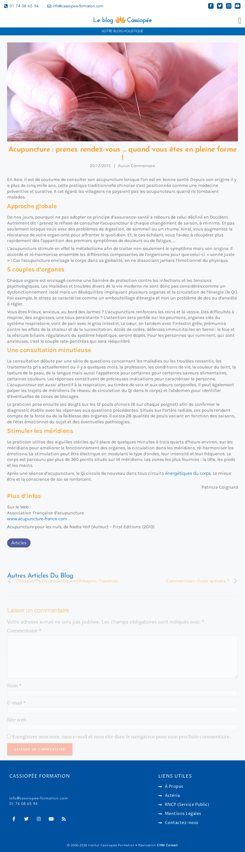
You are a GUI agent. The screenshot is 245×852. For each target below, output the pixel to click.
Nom (14, 685)
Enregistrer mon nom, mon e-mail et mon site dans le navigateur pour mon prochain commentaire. (121, 737)
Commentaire (24, 630)
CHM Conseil (167, 845)
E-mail (16, 703)
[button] (240, 20)
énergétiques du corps (188, 473)
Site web (16, 720)
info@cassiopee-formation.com (38, 798)
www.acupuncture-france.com (37, 518)
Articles (18, 543)
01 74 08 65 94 (23, 804)
